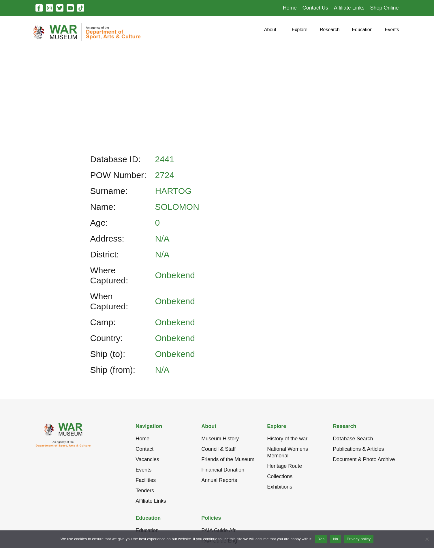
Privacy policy (359, 539)
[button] (270, 32)
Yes (321, 539)
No (335, 539)
